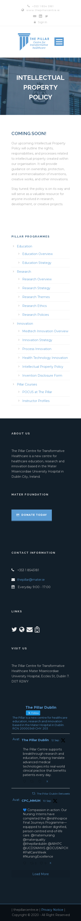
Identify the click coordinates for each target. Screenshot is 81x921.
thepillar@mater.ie (31, 580)
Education (24, 246)
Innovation (25, 324)
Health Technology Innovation (45, 358)
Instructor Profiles (35, 401)
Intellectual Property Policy (42, 367)
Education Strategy (36, 263)
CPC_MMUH (31, 801)
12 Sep (55, 740)
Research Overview (37, 279)
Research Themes (36, 297)
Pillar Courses (27, 384)
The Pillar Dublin (35, 740)
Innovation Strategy (37, 340)
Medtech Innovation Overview (45, 331)
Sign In (42, 22)
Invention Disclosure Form (42, 375)
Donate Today (31, 514)
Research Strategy (36, 288)
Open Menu (59, 41)
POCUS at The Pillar (37, 392)
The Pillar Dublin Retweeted (54, 793)
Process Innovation (36, 349)
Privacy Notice (52, 910)
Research (24, 272)
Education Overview (37, 254)
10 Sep (47, 800)
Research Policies (35, 315)
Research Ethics (34, 306)
